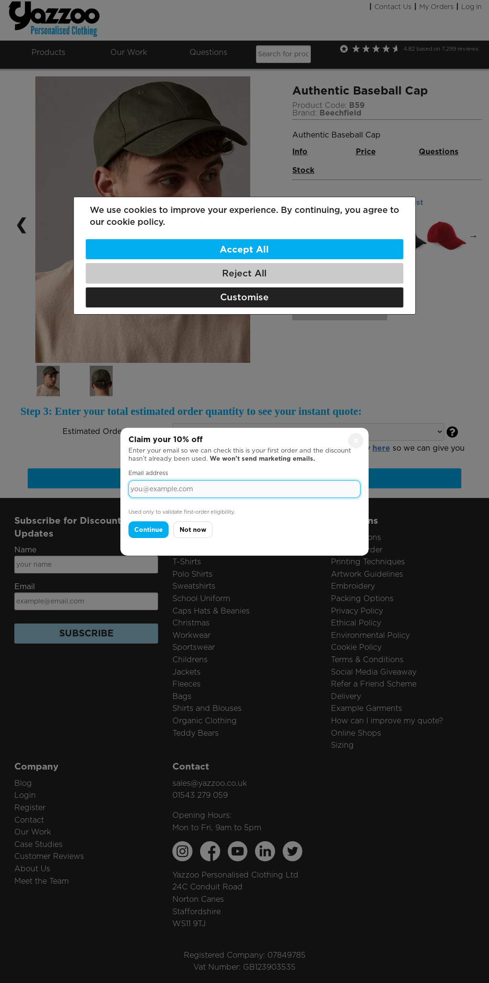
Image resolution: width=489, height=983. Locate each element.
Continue (148, 529)
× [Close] (356, 440)
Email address (148, 472)
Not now (193, 529)
